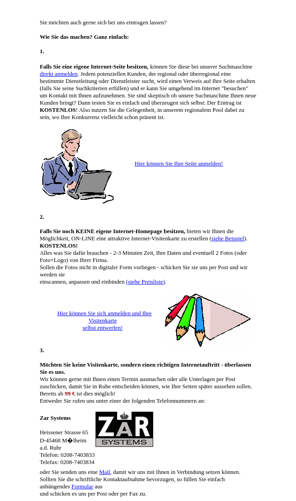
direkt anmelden (58, 73)
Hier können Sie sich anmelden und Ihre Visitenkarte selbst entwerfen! (104, 320)
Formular (82, 486)
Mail (104, 472)
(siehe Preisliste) (145, 281)
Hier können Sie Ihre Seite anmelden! (179, 163)
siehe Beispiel (227, 238)
